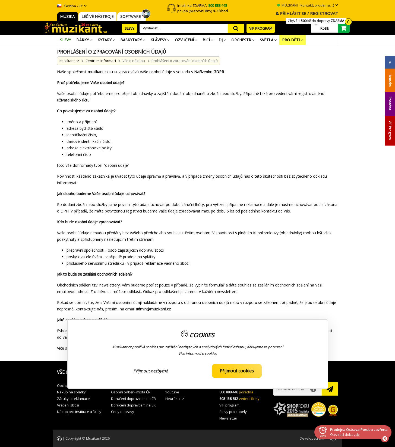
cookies (211, 353)
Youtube (172, 392)
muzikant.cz (69, 60)
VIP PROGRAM (260, 28)
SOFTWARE (131, 16)
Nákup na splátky (71, 392)
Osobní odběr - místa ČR (130, 392)
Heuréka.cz (174, 398)
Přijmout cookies (237, 371)
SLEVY (129, 28)
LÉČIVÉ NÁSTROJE (97, 16)
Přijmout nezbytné (150, 371)
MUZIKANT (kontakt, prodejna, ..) (305, 5)
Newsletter (228, 418)
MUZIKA (67, 16)
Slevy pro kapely (233, 411)
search (236, 28)
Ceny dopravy (122, 411)
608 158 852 (228, 398)
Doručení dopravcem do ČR (133, 398)
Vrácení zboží (68, 405)
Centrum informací (101, 60)
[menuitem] (65, 40)
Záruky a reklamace (73, 398)
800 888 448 (228, 392)
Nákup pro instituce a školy (79, 411)
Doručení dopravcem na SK (133, 405)
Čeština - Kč (70, 6)
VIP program (229, 405)
